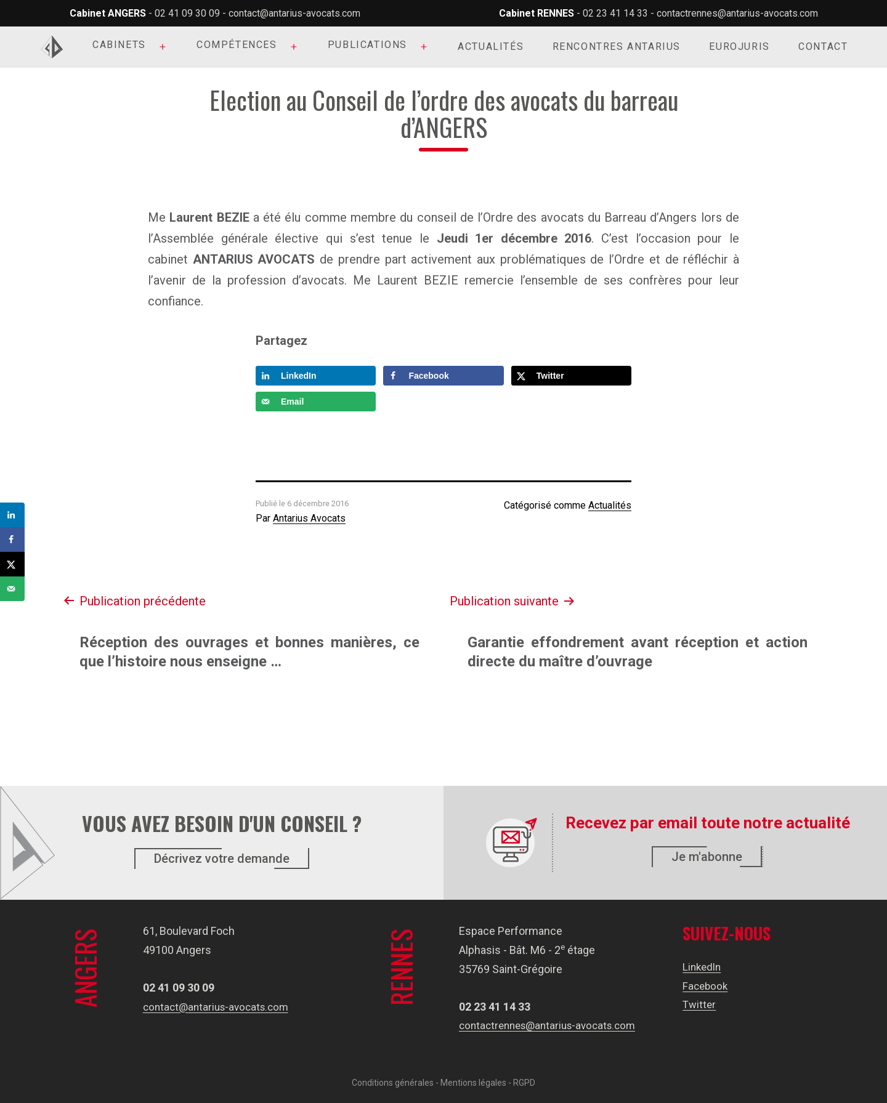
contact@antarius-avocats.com (294, 13)
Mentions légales (473, 1083)
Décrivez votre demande (222, 858)
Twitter (703, 1004)
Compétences (236, 45)
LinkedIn (706, 966)
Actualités (491, 46)
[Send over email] (316, 401)
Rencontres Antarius (617, 46)
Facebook (710, 985)
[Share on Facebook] (443, 376)
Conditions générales (393, 1083)
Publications (367, 45)
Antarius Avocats (309, 518)
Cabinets (119, 45)
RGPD (524, 1083)
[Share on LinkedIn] (316, 376)
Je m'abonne (706, 856)
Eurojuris (739, 46)
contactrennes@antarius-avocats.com (737, 13)
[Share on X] (571, 376)
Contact (823, 46)
